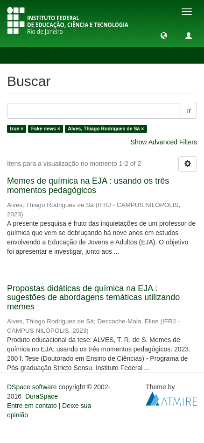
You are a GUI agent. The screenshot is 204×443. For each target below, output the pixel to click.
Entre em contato (32, 405)
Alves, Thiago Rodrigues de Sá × (106, 128)
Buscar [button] (27, 55)
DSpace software (32, 387)
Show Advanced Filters (164, 142)
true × (16, 128)
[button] (163, 35)
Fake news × (45, 128)
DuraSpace (41, 396)
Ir (189, 110)
